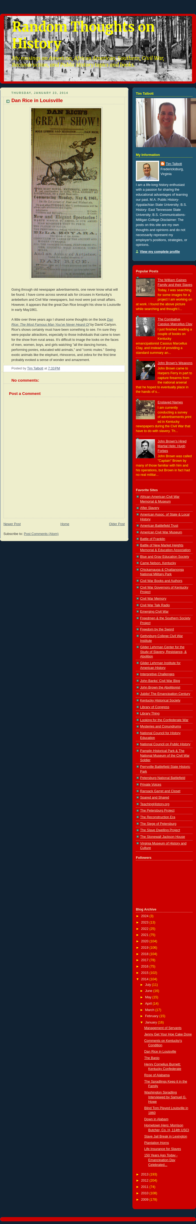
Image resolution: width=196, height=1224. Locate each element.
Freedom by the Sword (157, 629)
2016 (145, 966)
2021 (145, 935)
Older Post (117, 524)
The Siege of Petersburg (158, 824)
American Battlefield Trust (159, 526)
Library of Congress (154, 707)
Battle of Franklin (152, 539)
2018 (145, 954)
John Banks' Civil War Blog (160, 681)
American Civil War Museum (161, 532)
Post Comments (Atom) (41, 534)
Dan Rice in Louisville (160, 1051)
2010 (145, 1193)
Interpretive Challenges (157, 674)
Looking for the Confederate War (164, 720)
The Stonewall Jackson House (162, 837)
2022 (145, 929)
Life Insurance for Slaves (162, 1149)
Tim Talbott (174, 164)
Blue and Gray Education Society (164, 557)
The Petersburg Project (157, 810)
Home (64, 524)
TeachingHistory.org (155, 804)
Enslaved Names (170, 402)
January (151, 1022)
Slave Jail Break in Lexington (165, 1136)
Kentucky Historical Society (160, 700)
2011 (145, 1187)
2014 (145, 979)
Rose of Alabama (157, 1075)
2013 (145, 1174)
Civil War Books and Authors (161, 581)
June (149, 991)
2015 (145, 973)
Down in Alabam (156, 1119)
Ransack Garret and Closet (160, 791)
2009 (145, 1199)
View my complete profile (160, 252)
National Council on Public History (165, 744)
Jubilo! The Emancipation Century (165, 694)
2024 (145, 916)
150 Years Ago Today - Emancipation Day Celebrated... (161, 1159)
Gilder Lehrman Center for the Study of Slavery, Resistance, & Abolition (163, 651)
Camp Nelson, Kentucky (158, 563)
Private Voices (150, 784)
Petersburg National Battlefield (162, 778)
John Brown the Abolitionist (160, 687)
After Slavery (149, 508)
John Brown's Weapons (175, 363)
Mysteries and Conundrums (160, 726)
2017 (145, 960)
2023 (145, 922)
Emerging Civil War (154, 611)
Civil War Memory (153, 598)
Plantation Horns (156, 1143)
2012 (145, 1180)
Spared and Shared (154, 797)
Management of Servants (163, 1028)
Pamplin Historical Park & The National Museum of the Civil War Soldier (165, 755)
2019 (145, 947)
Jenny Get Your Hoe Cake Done (168, 1034)
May (148, 997)
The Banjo (151, 1058)
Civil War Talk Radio (155, 605)
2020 (145, 941)
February (152, 1016)
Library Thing (149, 713)
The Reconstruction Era (157, 817)
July (148, 985)
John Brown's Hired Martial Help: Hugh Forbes (172, 445)
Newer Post (12, 524)
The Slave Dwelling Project (160, 830)
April (149, 1003)
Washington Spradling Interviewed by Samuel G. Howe (165, 1097)
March (150, 1010)
